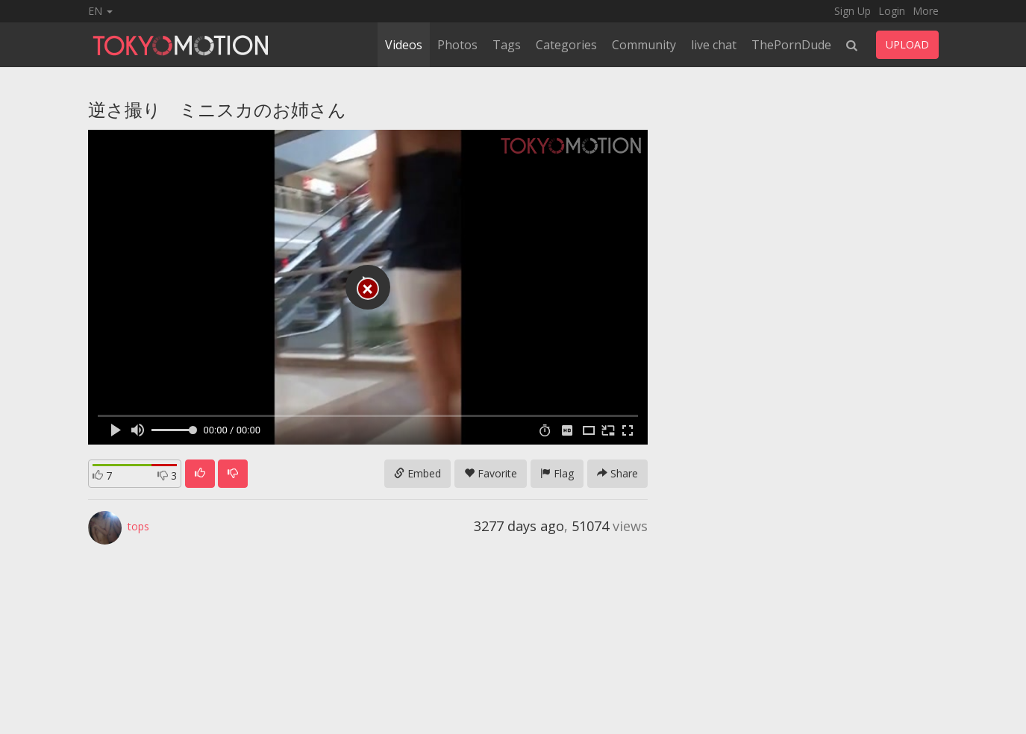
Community (644, 45)
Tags (506, 45)
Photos (457, 45)
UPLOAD (907, 44)
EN (100, 11)
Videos (403, 45)
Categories (566, 45)
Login (891, 11)
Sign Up (852, 11)
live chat (713, 45)
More (926, 11)
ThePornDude (791, 45)
